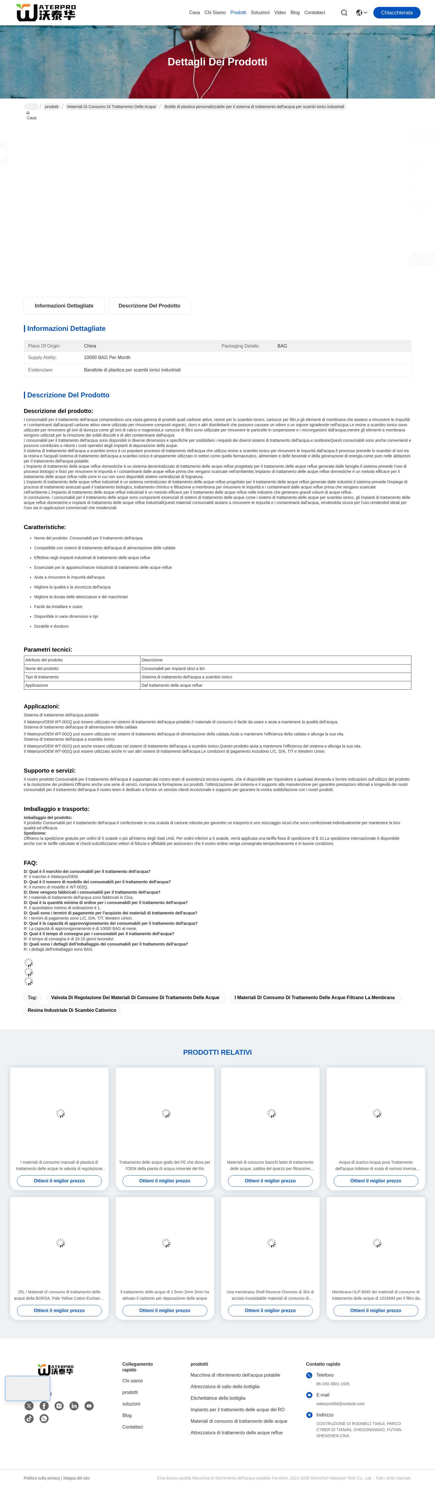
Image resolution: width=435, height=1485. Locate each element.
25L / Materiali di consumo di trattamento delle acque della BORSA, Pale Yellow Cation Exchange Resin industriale (59, 1295)
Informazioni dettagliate (64, 306)
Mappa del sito (76, 1478)
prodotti (238, 12)
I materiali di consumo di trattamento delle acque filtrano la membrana (315, 997)
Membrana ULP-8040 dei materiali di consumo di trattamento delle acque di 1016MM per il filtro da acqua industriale (376, 1295)
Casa (194, 12)
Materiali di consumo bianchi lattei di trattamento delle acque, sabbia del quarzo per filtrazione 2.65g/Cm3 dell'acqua (270, 1166)
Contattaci (314, 12)
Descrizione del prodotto (149, 306)
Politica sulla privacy (42, 1478)
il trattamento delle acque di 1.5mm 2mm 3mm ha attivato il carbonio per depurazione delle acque (164, 1295)
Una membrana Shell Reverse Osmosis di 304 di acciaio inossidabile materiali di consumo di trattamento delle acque (270, 1295)
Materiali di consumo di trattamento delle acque (111, 106)
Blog (295, 12)
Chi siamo (215, 12)
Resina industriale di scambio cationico (72, 1010)
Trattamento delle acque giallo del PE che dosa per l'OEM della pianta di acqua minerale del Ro (164, 1165)
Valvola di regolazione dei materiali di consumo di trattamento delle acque (135, 997)
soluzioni (260, 12)
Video (280, 12)
